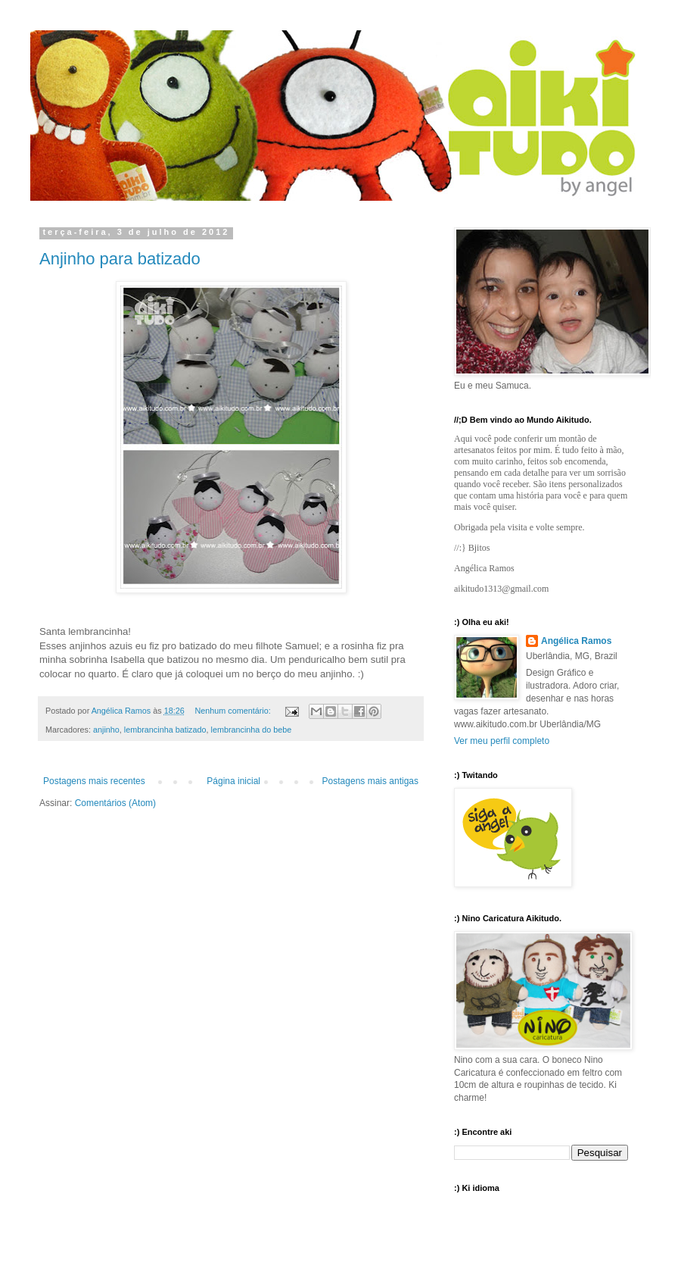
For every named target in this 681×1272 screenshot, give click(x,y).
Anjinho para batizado (120, 258)
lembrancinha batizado (165, 729)
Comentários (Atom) (115, 803)
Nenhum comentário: (234, 710)
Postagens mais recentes (94, 781)
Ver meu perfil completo (501, 741)
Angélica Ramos (576, 641)
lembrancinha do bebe (250, 729)
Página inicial (233, 781)
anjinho (106, 729)
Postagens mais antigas (370, 781)
